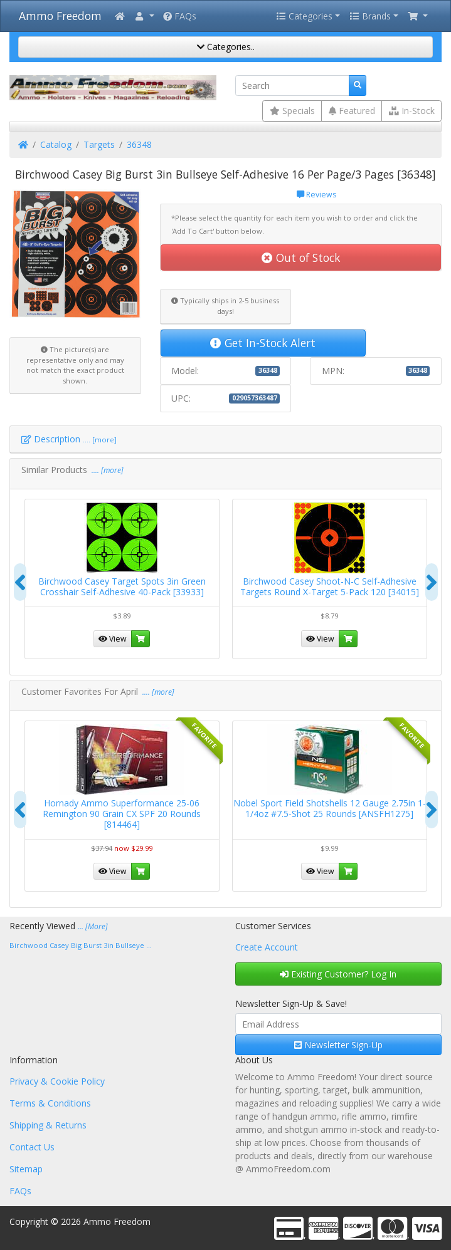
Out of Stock (301, 257)
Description (69, 439)
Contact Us (32, 1147)
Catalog (56, 144)
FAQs (179, 16)
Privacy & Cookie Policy (57, 1081)
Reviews (316, 194)
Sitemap (26, 1169)
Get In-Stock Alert (263, 342)
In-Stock (412, 111)
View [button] (112, 638)
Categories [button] (304, 16)
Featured (352, 111)
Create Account (266, 947)
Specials (292, 111)
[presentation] (20, 582)
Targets (99, 144)
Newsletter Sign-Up (338, 1045)
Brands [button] (370, 16)
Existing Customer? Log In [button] (338, 974)
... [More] (93, 926)
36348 (139, 144)
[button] (144, 16)
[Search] (292, 85)
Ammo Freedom (60, 15)
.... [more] (107, 470)
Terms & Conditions (50, 1103)
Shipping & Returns (48, 1125)
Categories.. (226, 47)
